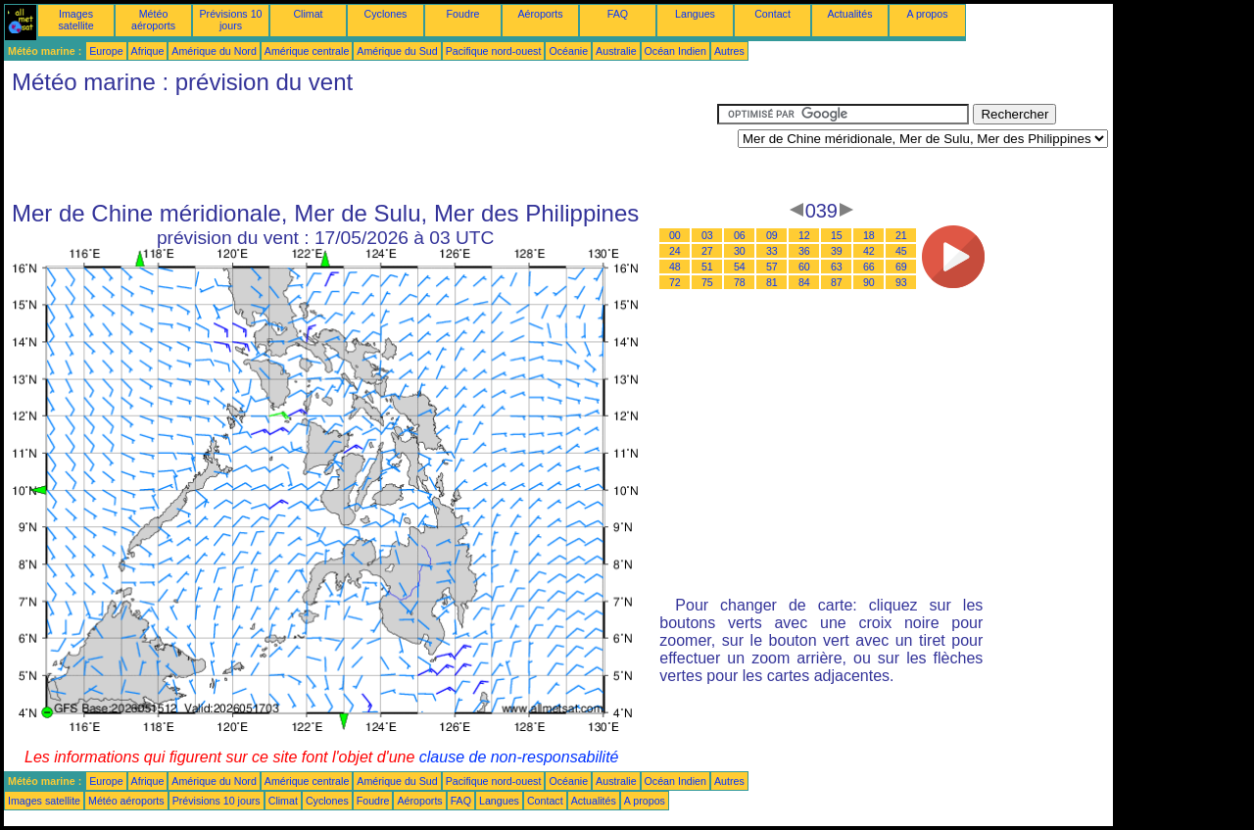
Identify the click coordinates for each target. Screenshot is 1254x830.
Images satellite (75, 19)
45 (901, 251)
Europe (105, 51)
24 (675, 251)
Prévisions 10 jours (231, 19)
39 (837, 251)
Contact (772, 14)
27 (707, 251)
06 (740, 235)
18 (869, 235)
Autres (729, 51)
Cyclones (386, 14)
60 (804, 266)
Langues (695, 14)
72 (675, 282)
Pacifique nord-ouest (494, 51)
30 (740, 251)
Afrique (148, 51)
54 (740, 266)
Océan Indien (675, 51)
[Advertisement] (360, 148)
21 (901, 235)
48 (675, 266)
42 (869, 251)
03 (707, 235)
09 (772, 235)
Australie (616, 51)
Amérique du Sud (397, 51)
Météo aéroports (153, 19)
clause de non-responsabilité (519, 757)
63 (837, 266)
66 (869, 266)
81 (772, 282)
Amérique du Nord (213, 51)
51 (707, 266)
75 (707, 282)
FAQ (617, 14)
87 (837, 282)
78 (740, 282)
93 (901, 282)
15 (837, 235)
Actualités (849, 14)
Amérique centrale (307, 51)
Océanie (568, 51)
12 (804, 235)
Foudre (463, 14)
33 (772, 251)
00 (675, 235)
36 (804, 251)
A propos (926, 14)
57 (772, 266)
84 (804, 282)
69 (901, 266)
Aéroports (539, 14)
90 (869, 282)
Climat (307, 14)
